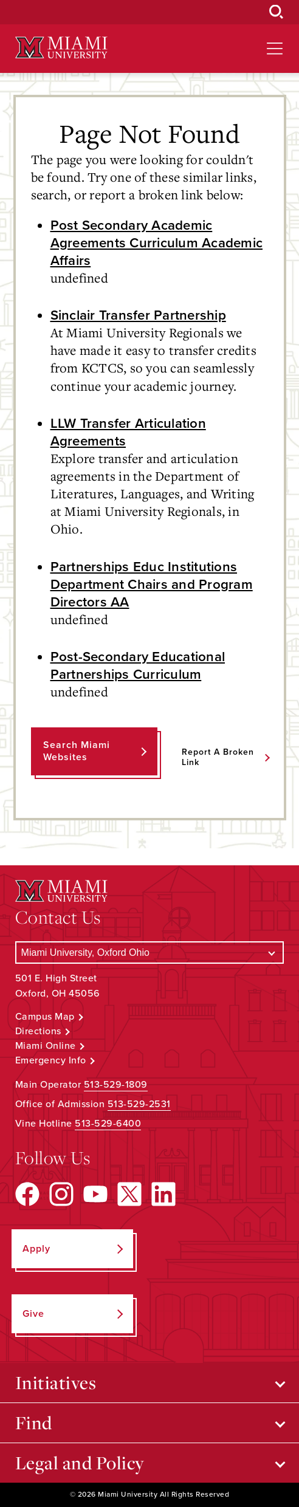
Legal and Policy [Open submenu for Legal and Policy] (80, 1462)
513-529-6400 (108, 1123)
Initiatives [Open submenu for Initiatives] (56, 1382)
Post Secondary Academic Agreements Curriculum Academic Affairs (156, 243)
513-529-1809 (116, 1085)
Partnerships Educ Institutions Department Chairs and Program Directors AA (151, 584)
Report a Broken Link (218, 757)
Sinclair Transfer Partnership (138, 315)
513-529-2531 (139, 1104)
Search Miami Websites (76, 751)
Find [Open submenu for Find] (33, 1422)
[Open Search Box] (276, 12)
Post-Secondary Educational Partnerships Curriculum (137, 665)
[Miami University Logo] (61, 47)
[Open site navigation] (275, 48)
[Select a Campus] (149, 952)
